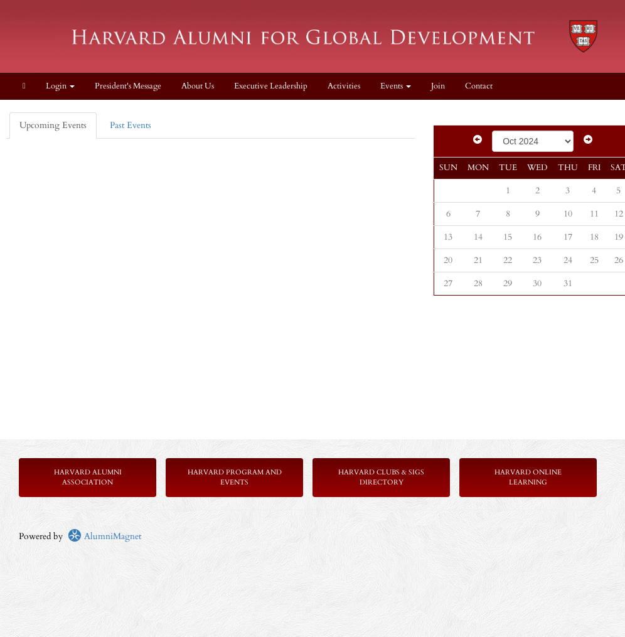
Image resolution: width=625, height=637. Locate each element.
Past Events (130, 125)
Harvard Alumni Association (88, 477)
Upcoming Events (53, 125)
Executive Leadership (270, 86)
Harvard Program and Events (235, 477)
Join (438, 86)
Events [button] (395, 86)
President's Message (128, 86)
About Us (197, 86)
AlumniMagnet (104, 536)
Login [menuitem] (60, 86)
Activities (344, 86)
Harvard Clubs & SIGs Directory (381, 477)
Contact (479, 86)
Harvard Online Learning (528, 477)
